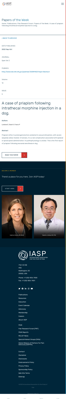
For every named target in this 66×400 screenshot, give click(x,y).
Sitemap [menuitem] (22, 377)
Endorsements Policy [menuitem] (26, 362)
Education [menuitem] (22, 302)
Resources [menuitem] (22, 298)
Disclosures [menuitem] (23, 359)
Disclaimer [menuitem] (22, 355)
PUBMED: (5, 68)
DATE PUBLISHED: (9, 46)
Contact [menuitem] (22, 352)
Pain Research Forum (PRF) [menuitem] (29, 329)
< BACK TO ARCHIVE (9, 38)
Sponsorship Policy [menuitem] (25, 370)
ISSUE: (4, 91)
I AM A (24, 397)
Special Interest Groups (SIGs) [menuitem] (29, 339)
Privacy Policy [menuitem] (24, 366)
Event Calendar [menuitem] (24, 305)
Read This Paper (11, 155)
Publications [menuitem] (23, 295)
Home (8, 397)
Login (57, 397)
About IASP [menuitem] (23, 320)
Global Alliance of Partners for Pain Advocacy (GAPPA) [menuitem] (31, 344)
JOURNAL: (5, 57)
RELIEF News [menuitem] (23, 336)
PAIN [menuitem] (20, 325)
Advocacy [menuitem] (22, 309)
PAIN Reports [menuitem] (23, 332)
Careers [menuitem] (21, 316)
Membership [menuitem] (23, 313)
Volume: (5, 79)
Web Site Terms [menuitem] (24, 373)
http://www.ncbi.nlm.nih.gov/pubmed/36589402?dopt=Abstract (26, 72)
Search (41, 397)
